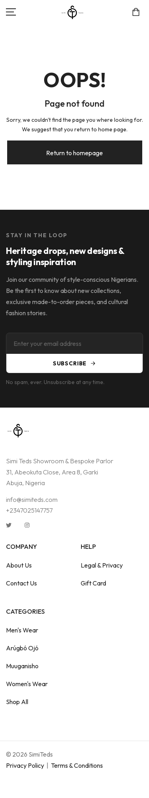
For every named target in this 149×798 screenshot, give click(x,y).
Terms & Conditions (77, 765)
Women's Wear (27, 684)
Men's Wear (22, 630)
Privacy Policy (25, 765)
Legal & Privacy (102, 565)
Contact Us (21, 583)
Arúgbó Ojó (22, 648)
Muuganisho (22, 666)
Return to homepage (74, 153)
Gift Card (93, 583)
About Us (19, 565)
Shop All (17, 702)
